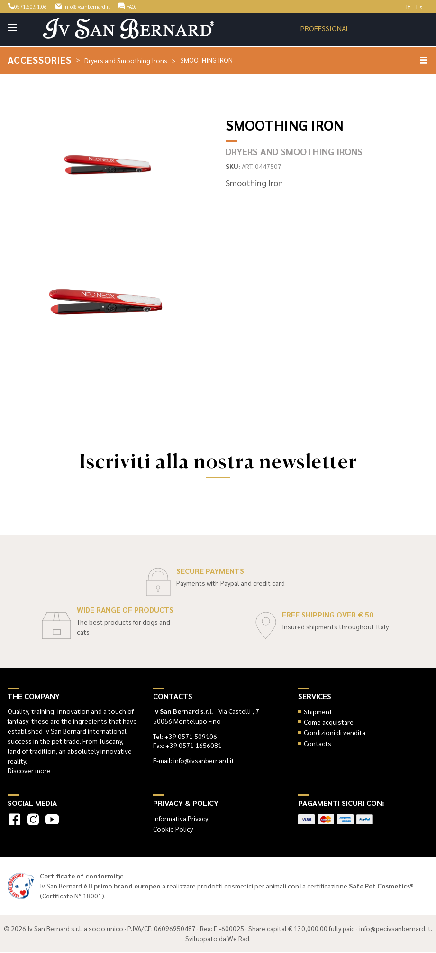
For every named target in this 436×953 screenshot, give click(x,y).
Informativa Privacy (180, 818)
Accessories (41, 60)
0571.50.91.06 (32, 5)
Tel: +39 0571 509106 (185, 736)
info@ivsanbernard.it (100, 5)
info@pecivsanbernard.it (395, 929)
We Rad (238, 939)
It (408, 6)
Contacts (317, 743)
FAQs (156, 5)
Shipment (318, 712)
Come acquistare (329, 722)
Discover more (29, 770)
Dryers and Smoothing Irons (128, 60)
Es (419, 6)
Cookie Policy (173, 829)
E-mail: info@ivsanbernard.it (193, 761)
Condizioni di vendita (334, 733)
